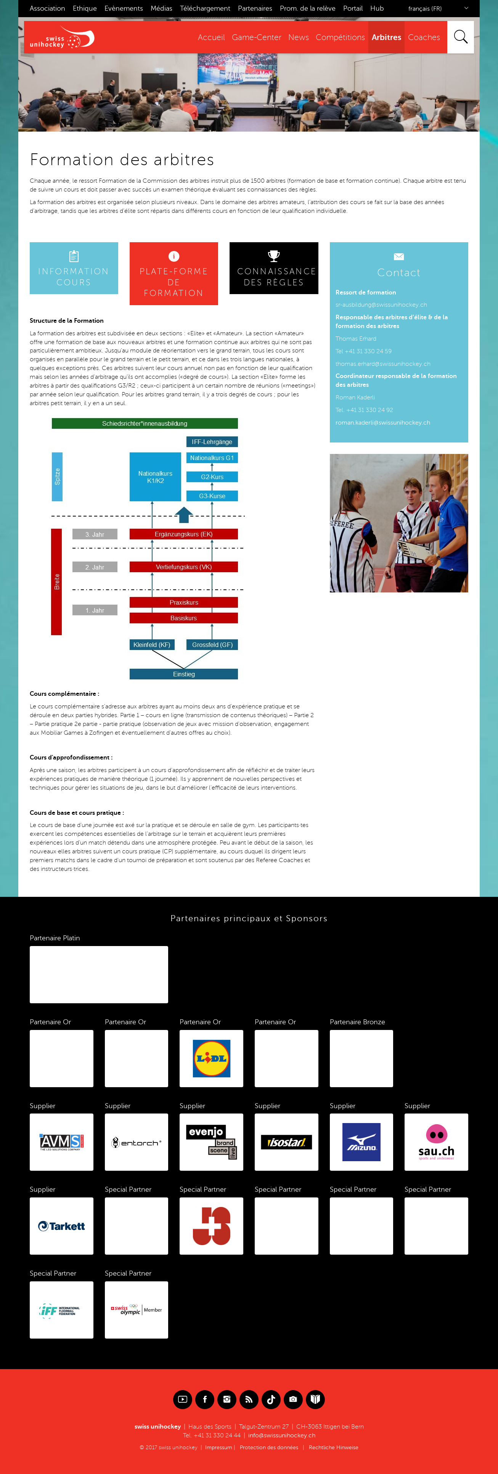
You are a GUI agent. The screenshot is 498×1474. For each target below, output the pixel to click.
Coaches (424, 37)
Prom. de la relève (308, 8)
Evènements (123, 8)
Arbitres (386, 37)
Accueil (211, 37)
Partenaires (255, 8)
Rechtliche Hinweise (333, 1447)
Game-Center (256, 37)
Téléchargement (205, 8)
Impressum (218, 1447)
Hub (377, 8)
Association (47, 8)
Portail (353, 8)
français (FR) (425, 8)
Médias (161, 8)
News (298, 37)
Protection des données (269, 1447)
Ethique (85, 8)
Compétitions (340, 37)
